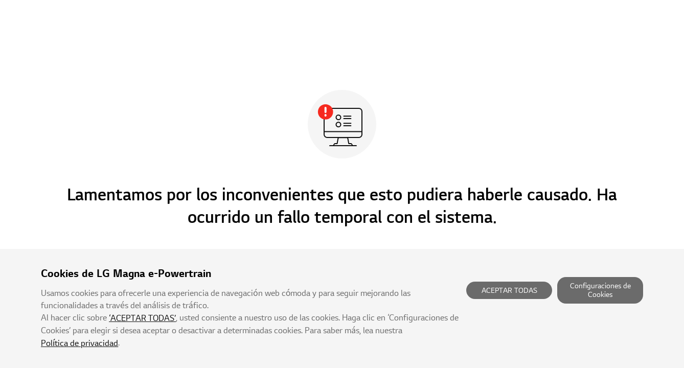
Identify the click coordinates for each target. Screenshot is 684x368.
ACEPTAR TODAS (509, 290)
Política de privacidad (79, 343)
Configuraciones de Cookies (600, 290)
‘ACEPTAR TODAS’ (142, 318)
